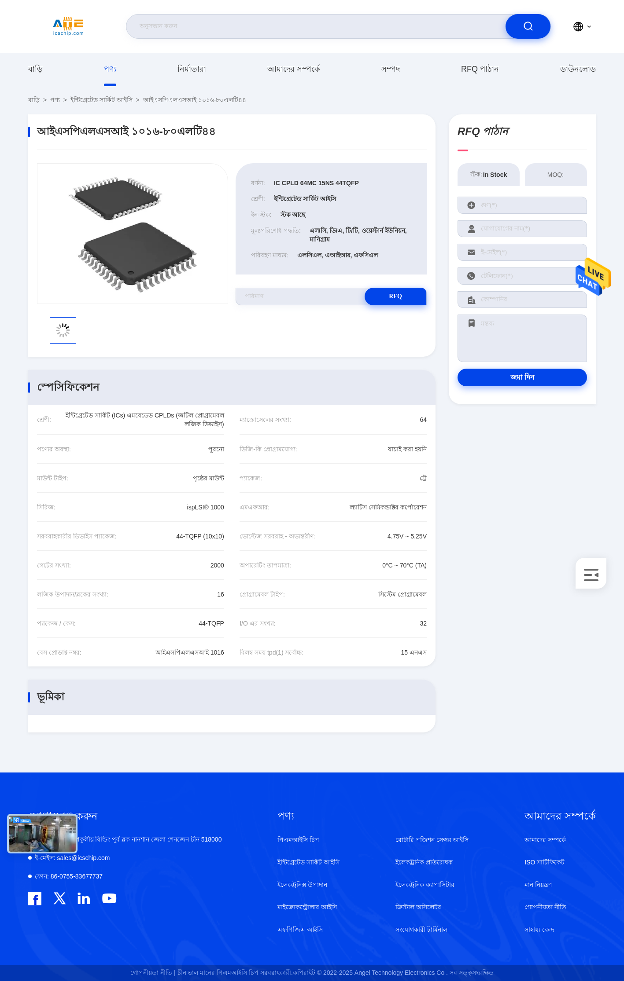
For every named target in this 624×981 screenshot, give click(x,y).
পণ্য (110, 69)
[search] (528, 26)
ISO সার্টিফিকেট (544, 862)
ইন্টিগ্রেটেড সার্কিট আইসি (101, 99)
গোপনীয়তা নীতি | (152, 972)
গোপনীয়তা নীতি (545, 907)
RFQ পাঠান (480, 69)
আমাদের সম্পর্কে (293, 69)
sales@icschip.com (72, 857)
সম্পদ (390, 69)
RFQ (395, 296)
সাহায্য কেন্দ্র (539, 929)
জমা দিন (522, 377)
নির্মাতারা (191, 69)
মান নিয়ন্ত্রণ (538, 884)
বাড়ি (35, 69)
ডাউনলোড (578, 69)
